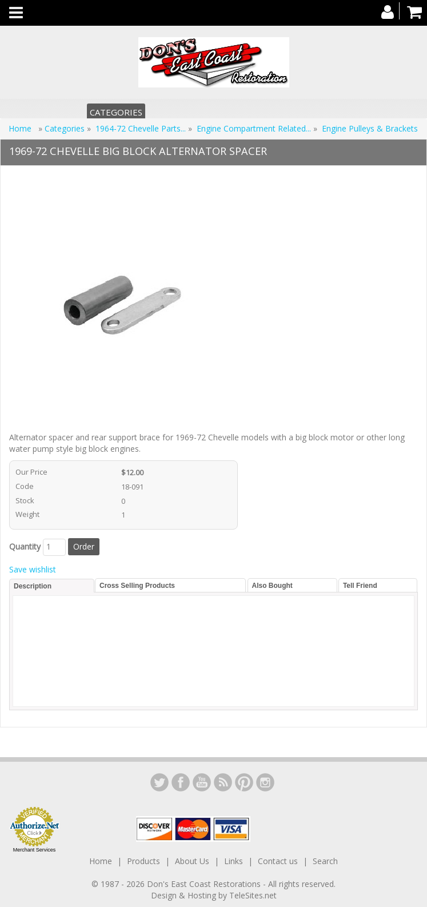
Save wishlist (32, 569)
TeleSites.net (253, 895)
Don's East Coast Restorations (205, 883)
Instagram (265, 782)
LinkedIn (159, 782)
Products (143, 861)
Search (325, 861)
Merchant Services (34, 850)
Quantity (25, 546)
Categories (116, 112)
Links (233, 861)
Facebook (180, 782)
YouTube (202, 782)
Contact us (278, 861)
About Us (192, 861)
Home (21, 128)
